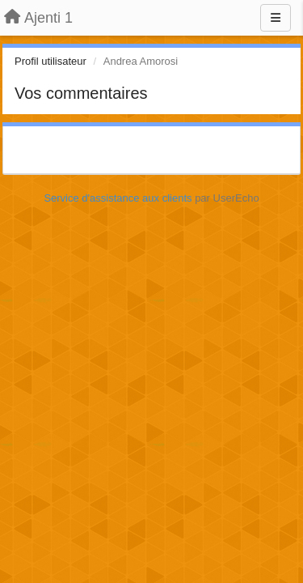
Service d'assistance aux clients (117, 198)
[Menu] (275, 18)
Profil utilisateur (50, 61)
